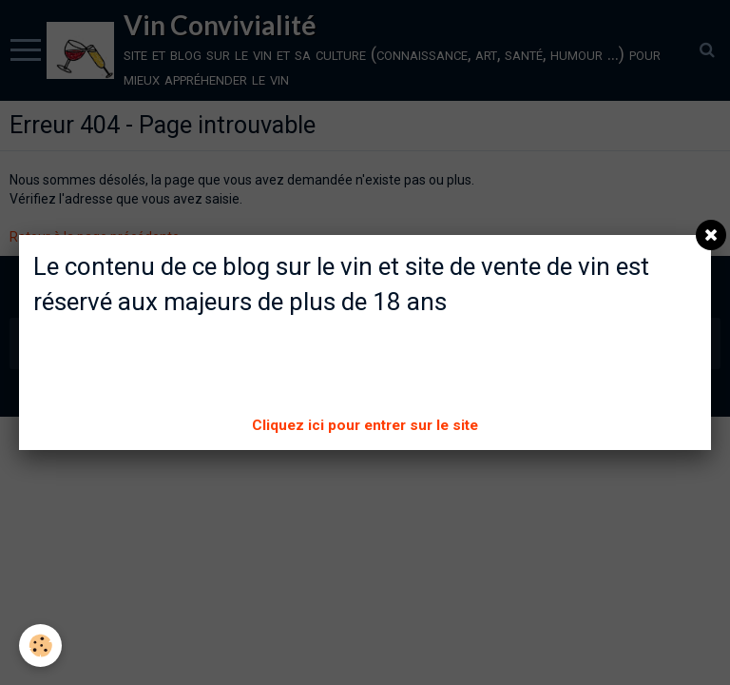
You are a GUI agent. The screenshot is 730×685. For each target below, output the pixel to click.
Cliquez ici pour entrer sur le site (365, 425)
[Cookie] (40, 645)
